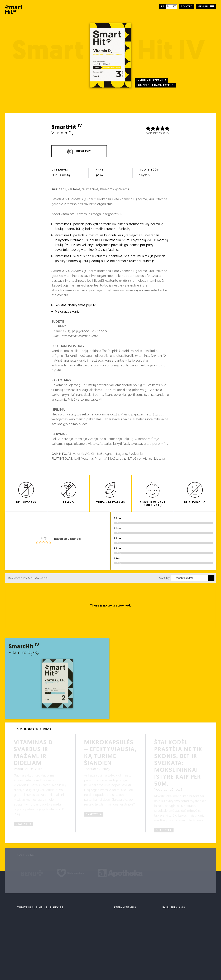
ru (168, 6)
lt (174, 6)
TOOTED (187, 6)
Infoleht (79, 151)
